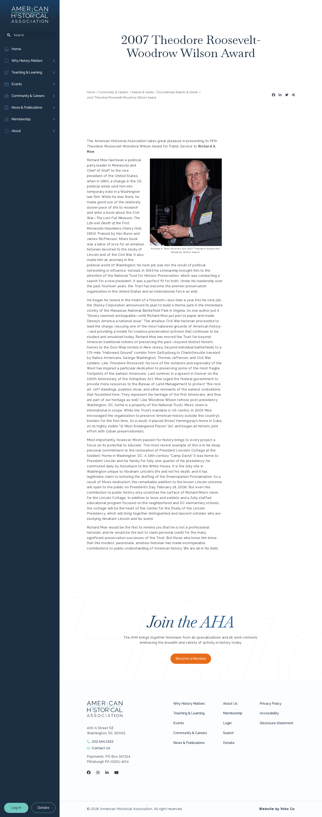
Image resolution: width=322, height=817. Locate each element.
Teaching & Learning (189, 713)
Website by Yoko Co (277, 809)
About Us (230, 704)
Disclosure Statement (276, 723)
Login (227, 723)
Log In (16, 808)
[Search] (29, 35)
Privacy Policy (270, 704)
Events (178, 723)
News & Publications (189, 743)
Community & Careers (190, 733)
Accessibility (269, 713)
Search (228, 733)
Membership (232, 713)
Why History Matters (189, 704)
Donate (43, 808)
